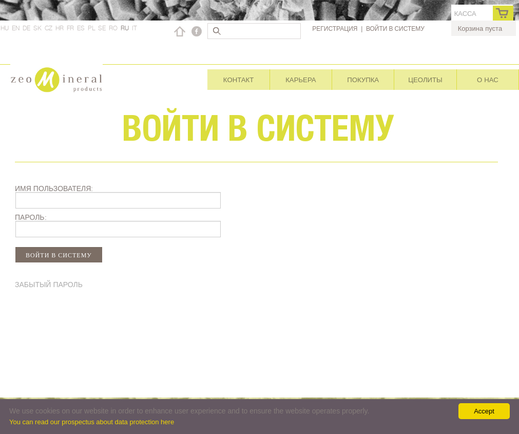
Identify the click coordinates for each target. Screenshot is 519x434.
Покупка (363, 80)
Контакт (238, 80)
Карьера (300, 80)
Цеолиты (425, 80)
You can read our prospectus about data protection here (91, 422)
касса (465, 13)
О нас (487, 80)
